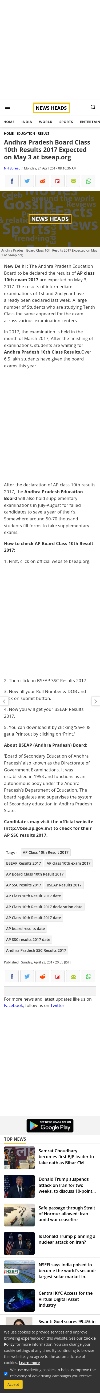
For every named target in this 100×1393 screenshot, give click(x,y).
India (26, 121)
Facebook (13, 1005)
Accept (13, 1384)
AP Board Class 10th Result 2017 (35, 874)
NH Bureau (12, 168)
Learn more (29, 1362)
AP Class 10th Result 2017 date (33, 895)
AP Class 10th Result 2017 (46, 852)
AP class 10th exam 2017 (69, 863)
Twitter (57, 1005)
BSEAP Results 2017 (23, 863)
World (45, 121)
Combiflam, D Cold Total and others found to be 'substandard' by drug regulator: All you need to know (4, 701)
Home (8, 121)
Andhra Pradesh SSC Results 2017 (36, 950)
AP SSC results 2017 (23, 884)
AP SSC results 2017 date (28, 939)
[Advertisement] (50, 50)
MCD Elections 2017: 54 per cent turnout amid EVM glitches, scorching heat (95, 701)
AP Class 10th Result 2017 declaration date (44, 906)
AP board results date (25, 928)
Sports (66, 121)
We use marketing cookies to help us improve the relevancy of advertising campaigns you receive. (53, 1372)
